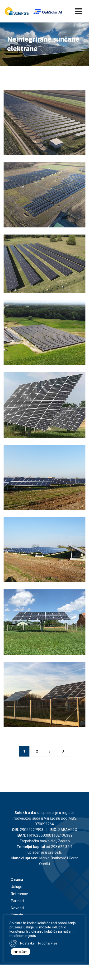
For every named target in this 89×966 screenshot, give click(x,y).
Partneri (17, 901)
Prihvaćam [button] (21, 951)
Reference (19, 894)
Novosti (17, 908)
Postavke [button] (27, 943)
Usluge (16, 886)
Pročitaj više (47, 943)
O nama (17, 879)
